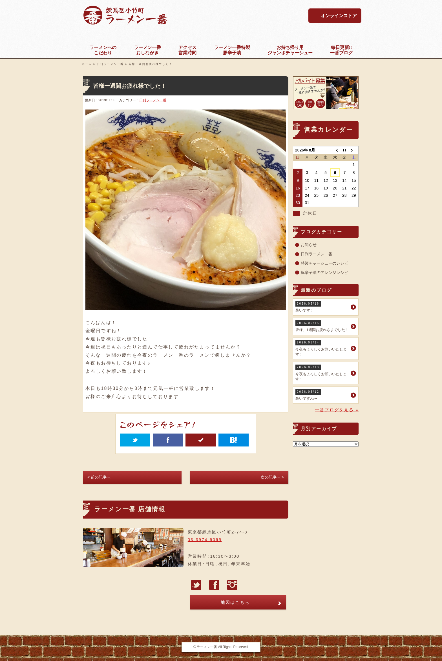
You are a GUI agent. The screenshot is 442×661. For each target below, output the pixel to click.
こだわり (102, 50)
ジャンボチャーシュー (290, 50)
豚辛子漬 (232, 50)
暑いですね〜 (322, 395)
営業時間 (187, 50)
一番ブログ (341, 50)
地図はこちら (235, 602)
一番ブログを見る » (337, 409)
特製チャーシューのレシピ (324, 263)
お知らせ (309, 244)
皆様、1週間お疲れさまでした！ (322, 326)
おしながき (147, 50)
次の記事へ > (272, 477)
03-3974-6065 (205, 539)
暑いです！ (322, 306)
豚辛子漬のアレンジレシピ (324, 272)
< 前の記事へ (99, 477)
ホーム (87, 64)
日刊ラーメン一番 (110, 64)
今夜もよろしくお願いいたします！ (322, 348)
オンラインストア (339, 15)
